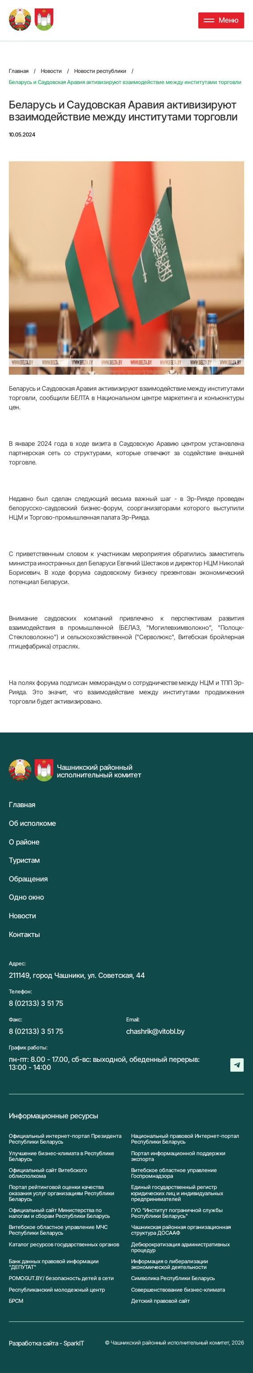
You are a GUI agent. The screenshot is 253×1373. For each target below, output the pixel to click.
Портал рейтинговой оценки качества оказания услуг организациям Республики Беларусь (61, 1193)
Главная (22, 805)
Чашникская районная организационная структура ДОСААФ (181, 1230)
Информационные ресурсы (53, 1116)
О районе (24, 842)
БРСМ (16, 1301)
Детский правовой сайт (160, 1301)
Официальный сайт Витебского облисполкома (48, 1173)
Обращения (28, 879)
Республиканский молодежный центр (57, 1290)
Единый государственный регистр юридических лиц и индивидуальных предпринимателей (177, 1193)
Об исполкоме (32, 824)
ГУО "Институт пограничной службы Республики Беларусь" (177, 1213)
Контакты (24, 935)
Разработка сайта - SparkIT (46, 1343)
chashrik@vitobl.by (155, 1031)
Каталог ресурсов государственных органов (64, 1244)
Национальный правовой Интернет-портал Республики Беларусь (185, 1139)
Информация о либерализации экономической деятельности (169, 1264)
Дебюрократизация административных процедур (180, 1247)
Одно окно (26, 897)
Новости (22, 916)
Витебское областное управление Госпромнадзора (174, 1173)
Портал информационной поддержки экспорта (178, 1156)
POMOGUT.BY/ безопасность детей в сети (61, 1278)
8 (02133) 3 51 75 (36, 1003)
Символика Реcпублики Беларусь (173, 1278)
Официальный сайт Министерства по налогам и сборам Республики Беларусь (59, 1213)
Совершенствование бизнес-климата (178, 1290)
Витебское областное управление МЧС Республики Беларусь (58, 1230)
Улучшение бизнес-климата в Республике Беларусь (61, 1156)
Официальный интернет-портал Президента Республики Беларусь (65, 1139)
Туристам (24, 861)
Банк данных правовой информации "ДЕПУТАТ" (54, 1264)
